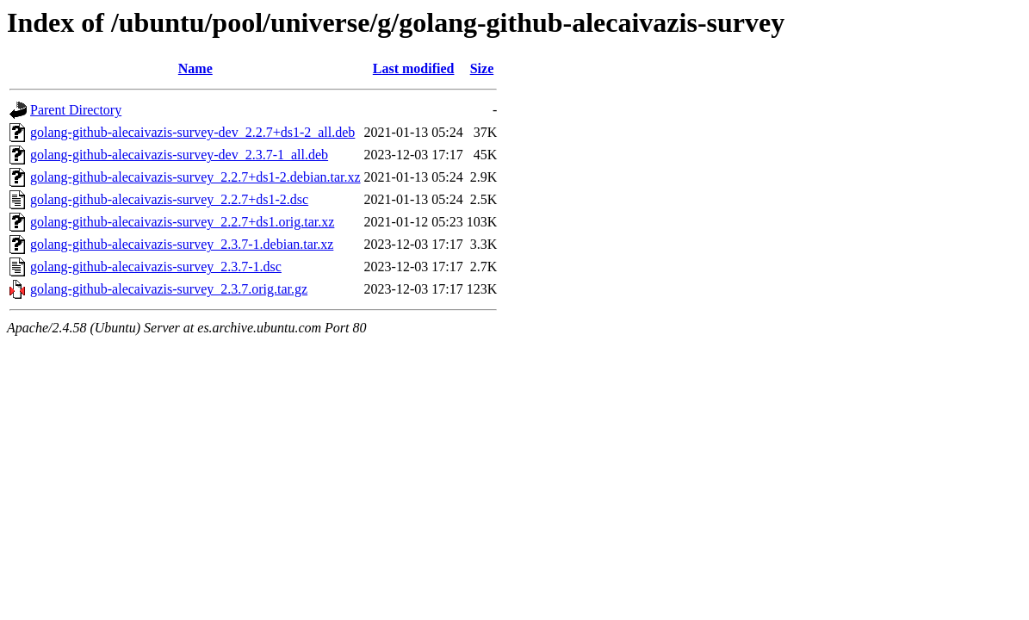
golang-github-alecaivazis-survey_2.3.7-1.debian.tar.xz (181, 244)
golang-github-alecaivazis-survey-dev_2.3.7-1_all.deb (179, 154)
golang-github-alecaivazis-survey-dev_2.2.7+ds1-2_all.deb (192, 132)
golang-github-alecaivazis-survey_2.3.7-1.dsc (156, 266)
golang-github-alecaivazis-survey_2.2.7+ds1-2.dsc (169, 199)
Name (195, 68)
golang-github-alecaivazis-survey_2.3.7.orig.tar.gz (168, 289)
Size (482, 68)
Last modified (414, 68)
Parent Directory (75, 109)
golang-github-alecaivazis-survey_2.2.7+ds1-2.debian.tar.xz (195, 177)
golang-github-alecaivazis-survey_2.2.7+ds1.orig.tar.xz (182, 221)
